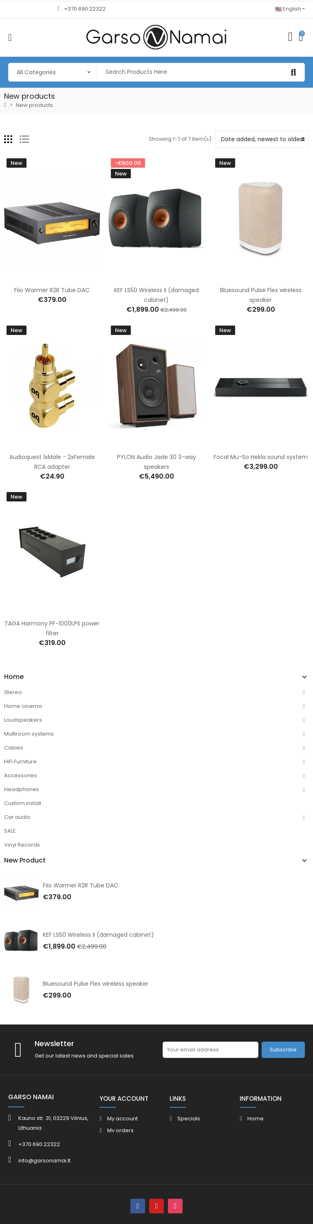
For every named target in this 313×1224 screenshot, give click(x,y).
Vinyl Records (22, 845)
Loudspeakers (23, 720)
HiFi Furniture (20, 761)
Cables (13, 748)
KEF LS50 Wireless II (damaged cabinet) (98, 935)
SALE (10, 831)
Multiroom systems (29, 734)
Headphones (21, 789)
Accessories (20, 775)
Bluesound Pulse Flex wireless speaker (95, 984)
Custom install (22, 803)
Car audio (17, 817)
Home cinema (23, 706)
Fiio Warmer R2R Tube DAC (80, 885)
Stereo (13, 692)
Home (14, 676)
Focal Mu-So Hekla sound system (261, 457)
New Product (25, 860)
